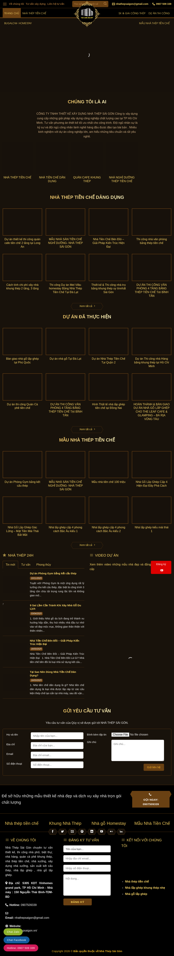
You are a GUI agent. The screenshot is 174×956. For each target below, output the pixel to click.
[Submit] (105, 4)
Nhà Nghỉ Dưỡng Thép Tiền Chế (122, 179)
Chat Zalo (13, 931)
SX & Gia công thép (132, 13)
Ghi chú (91, 741)
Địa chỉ (10, 744)
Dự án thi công (159, 13)
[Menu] (5, 4)
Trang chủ (11, 13)
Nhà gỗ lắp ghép (136, 893)
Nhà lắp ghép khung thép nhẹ (145, 887)
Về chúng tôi (16, 3)
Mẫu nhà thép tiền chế (154, 23)
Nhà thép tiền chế (34, 13)
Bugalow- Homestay (18, 23)
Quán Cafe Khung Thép (87, 179)
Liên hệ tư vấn (55, 3)
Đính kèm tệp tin (96, 734)
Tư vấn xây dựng (36, 3)
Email (9, 753)
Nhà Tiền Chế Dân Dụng (52, 179)
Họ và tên (12, 734)
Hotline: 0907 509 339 (21, 947)
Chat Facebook (16, 939)
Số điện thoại (14, 763)
